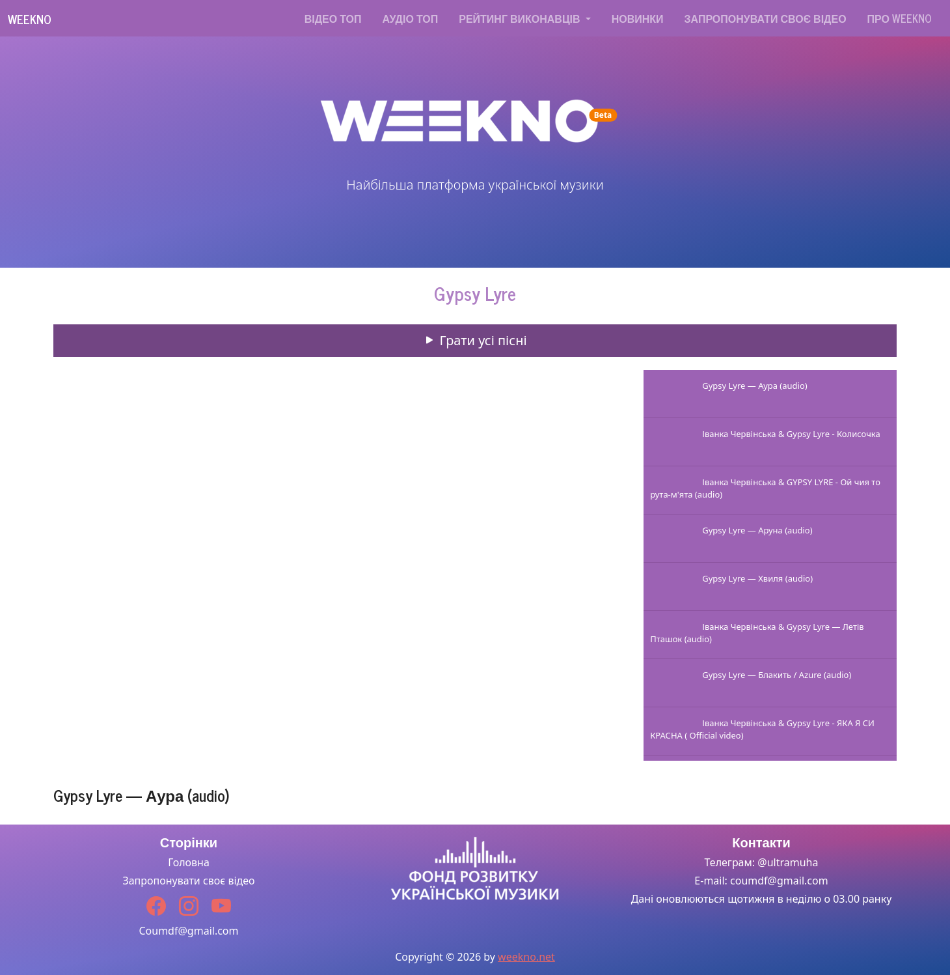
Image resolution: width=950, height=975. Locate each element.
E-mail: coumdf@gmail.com (761, 880)
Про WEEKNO (899, 18)
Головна (189, 862)
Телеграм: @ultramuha (762, 862)
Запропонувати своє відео (766, 18)
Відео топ (333, 18)
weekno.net (526, 957)
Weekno (29, 19)
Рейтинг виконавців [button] (520, 18)
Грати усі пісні (474, 340)
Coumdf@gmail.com (188, 931)
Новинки (638, 18)
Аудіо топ (411, 18)
